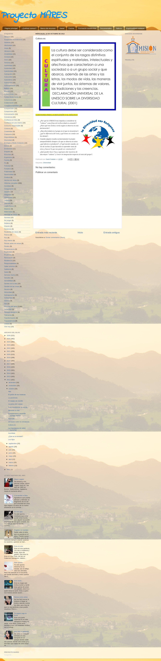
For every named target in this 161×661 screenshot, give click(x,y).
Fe (5, 163)
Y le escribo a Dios (21, 495)
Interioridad (8, 197)
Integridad (7, 195)
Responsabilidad (10, 263)
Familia (6, 160)
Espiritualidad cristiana (135, 28)
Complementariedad (11, 106)
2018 (9, 361)
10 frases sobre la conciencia (18, 422)
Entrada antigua (112, 232)
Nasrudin (11, 419)
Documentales (106, 28)
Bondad (7, 91)
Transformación (9, 318)
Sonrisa (7, 301)
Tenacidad (8, 309)
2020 (9, 354)
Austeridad (8, 68)
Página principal (11, 28)
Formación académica (87, 28)
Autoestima (8, 80)
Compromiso (8, 111)
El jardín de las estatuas (17, 394)
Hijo (9, 391)
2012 (9, 380)
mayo (11, 456)
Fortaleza (7, 169)
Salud (62, 28)
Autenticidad (8, 71)
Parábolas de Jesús (11, 232)
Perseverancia (9, 249)
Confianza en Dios (10, 120)
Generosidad (8, 174)
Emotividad (8, 149)
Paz (5, 238)
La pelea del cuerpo (15, 404)
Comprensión (9, 108)
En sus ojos (18, 512)
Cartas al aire (9, 94)
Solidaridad (8, 298)
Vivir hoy (7, 327)
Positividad (8, 252)
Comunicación (9, 114)
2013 (9, 376)
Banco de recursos (48, 28)
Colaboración (9, 103)
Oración (7, 226)
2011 (9, 469)
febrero (11, 465)
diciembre (12, 382)
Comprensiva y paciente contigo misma (17, 414)
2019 (9, 357)
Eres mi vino (18, 546)
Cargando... (8, 655)
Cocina (71, 28)
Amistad (7, 57)
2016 (9, 367)
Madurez (7, 209)
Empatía (7, 151)
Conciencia (8, 117)
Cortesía (7, 128)
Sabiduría (7, 269)
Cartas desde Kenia (11, 97)
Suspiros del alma (10, 306)
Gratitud (7, 177)
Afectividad (8, 45)
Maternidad (8, 212)
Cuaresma (8, 134)
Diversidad (47, 163)
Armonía (7, 63)
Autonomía (8, 83)
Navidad (7, 217)
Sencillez (7, 278)
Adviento (7, 42)
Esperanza (8, 157)
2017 (9, 364)
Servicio (7, 289)
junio (10, 453)
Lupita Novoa (9, 206)
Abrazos (7, 37)
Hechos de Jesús (10, 180)
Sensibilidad (8, 281)
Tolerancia (8, 315)
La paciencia (12, 398)
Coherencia (8, 100)
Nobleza (7, 223)
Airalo (6, 48)
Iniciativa (7, 192)
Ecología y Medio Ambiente (14, 143)
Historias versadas (11, 183)
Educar (6, 146)
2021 (9, 351)
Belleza (6, 88)
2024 (9, 342)
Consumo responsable (12, 126)
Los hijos (11, 439)
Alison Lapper (19, 479)
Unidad (6, 324)
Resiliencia (8, 260)
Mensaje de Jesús (10, 215)
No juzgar (7, 220)
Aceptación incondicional (13, 40)
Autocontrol (8, 77)
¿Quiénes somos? (29, 28)
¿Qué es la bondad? (15, 436)
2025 (9, 339)
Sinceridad (8, 292)
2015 (9, 370)
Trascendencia (9, 321)
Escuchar (7, 154)
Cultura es (12, 425)
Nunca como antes (21, 597)
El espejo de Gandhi (15, 401)
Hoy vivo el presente (21, 631)
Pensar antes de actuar (12, 243)
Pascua (7, 235)
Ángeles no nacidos (21, 530)
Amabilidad (8, 54)
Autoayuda (8, 74)
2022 (9, 348)
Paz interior (8, 240)
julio (10, 450)
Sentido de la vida (10, 283)
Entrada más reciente (46, 232)
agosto (11, 446)
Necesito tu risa (13, 410)
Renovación (8, 258)
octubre (12, 389)
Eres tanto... (18, 581)
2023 (9, 345)
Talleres (119, 28)
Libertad (7, 203)
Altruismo (7, 51)
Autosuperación (9, 85)
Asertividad (8, 65)
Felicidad (7, 166)
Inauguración (9, 189)
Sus (5, 303)
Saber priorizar (9, 266)
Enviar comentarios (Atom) (55, 237)
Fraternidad (8, 172)
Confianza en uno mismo (13, 123)
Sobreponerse (9, 295)
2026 (9, 335)
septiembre (13, 443)
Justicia (7, 200)
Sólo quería (18, 562)
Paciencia (7, 229)
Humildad (7, 186)
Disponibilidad (9, 137)
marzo (11, 462)
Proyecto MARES (33, 16)
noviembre (13, 385)
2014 (9, 373)
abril (10, 459)
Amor (6, 60)
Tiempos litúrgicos (10, 312)
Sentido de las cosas (11, 286)
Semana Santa (9, 275)
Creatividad (8, 131)
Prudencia (8, 255)
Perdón (6, 246)
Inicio (80, 232)
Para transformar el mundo (18, 407)
